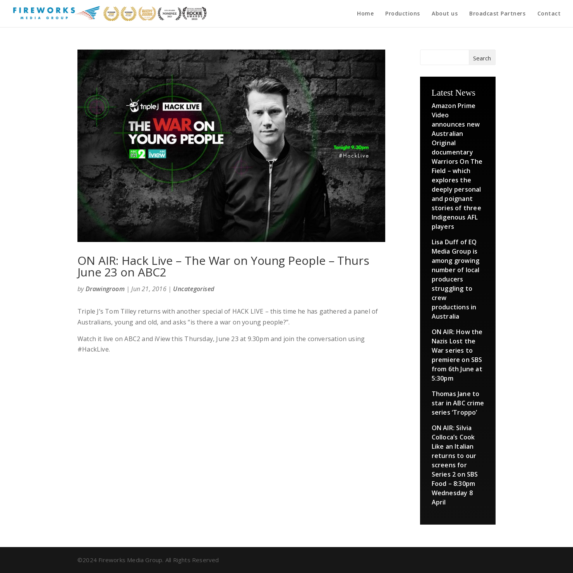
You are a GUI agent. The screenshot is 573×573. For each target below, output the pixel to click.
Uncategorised (193, 289)
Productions (402, 14)
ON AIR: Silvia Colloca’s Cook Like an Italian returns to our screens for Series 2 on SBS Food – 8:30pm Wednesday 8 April (455, 465)
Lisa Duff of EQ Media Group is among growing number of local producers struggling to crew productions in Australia (456, 279)
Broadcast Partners (497, 14)
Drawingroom (105, 289)
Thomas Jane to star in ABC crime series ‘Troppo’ (458, 403)
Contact (549, 14)
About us (445, 14)
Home (365, 14)
